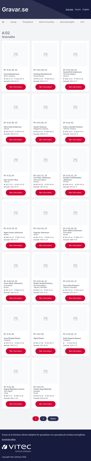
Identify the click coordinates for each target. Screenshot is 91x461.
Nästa (53, 418)
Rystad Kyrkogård (67, 22)
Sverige (13, 22)
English (86, 9)
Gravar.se (15, 9)
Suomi (78, 9)
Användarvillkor (9, 439)
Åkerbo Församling (46, 22)
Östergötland (28, 22)
